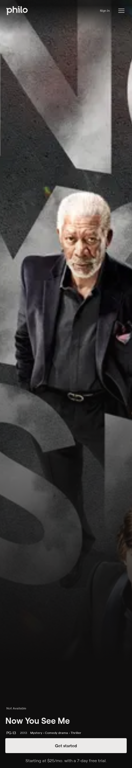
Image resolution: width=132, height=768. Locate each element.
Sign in (105, 11)
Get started (66, 745)
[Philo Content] (121, 10)
